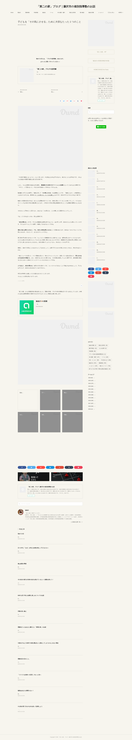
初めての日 (21, 533)
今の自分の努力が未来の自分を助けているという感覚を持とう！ (35, 579)
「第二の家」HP (101, 52)
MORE (114, 12)
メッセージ (105, 12)
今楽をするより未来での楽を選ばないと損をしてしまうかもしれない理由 (38, 643)
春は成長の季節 (22, 563)
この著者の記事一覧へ (77, 522)
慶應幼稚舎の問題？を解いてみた (105, 210)
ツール (56, 12)
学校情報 (41, 12)
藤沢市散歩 (93, 348)
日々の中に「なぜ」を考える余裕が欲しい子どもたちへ (33, 548)
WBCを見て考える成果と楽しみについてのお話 (31, 595)
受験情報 (32, 12)
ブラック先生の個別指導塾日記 (97, 354)
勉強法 (48, 12)
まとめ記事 (102, 348)
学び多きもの (106, 360)
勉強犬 (27, 510)
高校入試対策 (77, 12)
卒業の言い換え (22, 611)
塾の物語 (87, 12)
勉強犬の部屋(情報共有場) (101, 61)
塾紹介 (24, 12)
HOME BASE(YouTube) (101, 69)
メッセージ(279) (21, 280)
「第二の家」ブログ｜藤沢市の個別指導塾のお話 (66, 6)
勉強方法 (92, 363)
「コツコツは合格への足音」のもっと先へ (29, 675)
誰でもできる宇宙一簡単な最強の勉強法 (99, 369)
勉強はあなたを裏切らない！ (26, 690)
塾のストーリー (105, 366)
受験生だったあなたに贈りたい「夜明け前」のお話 (32, 627)
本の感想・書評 (66, 12)
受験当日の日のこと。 (24, 659)
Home (16, 12)
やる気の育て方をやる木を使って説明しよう (30, 706)
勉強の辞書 (95, 12)
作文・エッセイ (94, 360)
